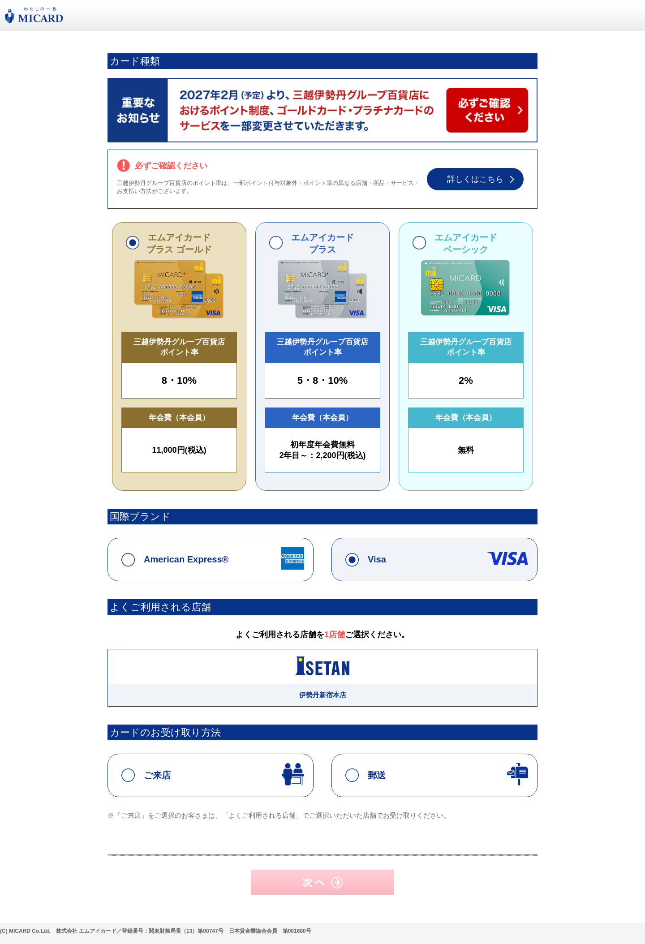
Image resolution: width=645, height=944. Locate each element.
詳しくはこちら (475, 179)
